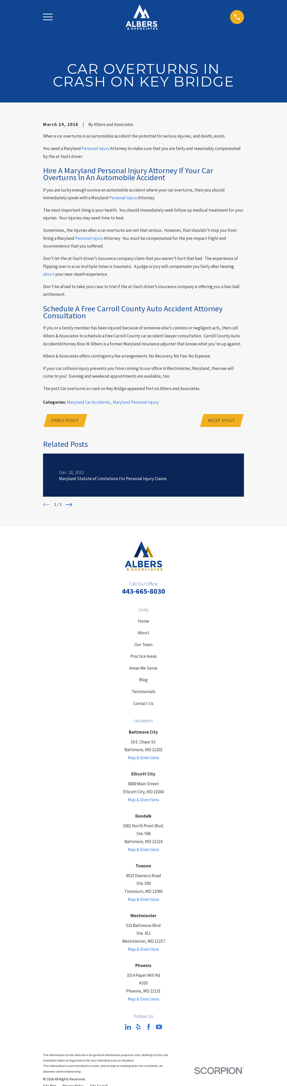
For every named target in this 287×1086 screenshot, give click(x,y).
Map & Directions (143, 758)
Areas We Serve (143, 668)
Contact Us (143, 704)
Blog (143, 680)
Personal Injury (95, 148)
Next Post (221, 420)
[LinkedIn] (128, 1027)
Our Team (143, 645)
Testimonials (143, 692)
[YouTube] (159, 1027)
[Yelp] (138, 1027)
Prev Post (66, 420)
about (48, 274)
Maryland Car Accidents (88, 402)
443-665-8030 (143, 592)
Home (143, 621)
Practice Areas (143, 657)
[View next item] (69, 505)
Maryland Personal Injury (136, 402)
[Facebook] (149, 1027)
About (143, 633)
